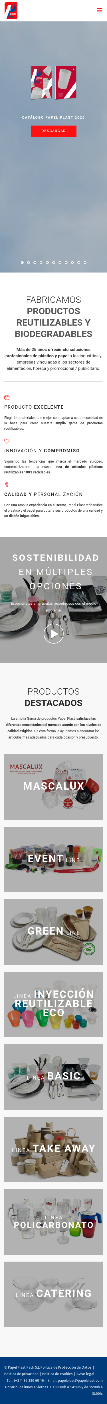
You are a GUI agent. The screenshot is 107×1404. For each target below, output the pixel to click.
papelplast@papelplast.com (80, 1380)
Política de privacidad (21, 1373)
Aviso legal (85, 1373)
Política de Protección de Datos (66, 1367)
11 (85, 262)
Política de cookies (57, 1373)
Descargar (53, 131)
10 (78, 262)
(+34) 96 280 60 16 (29, 1380)
